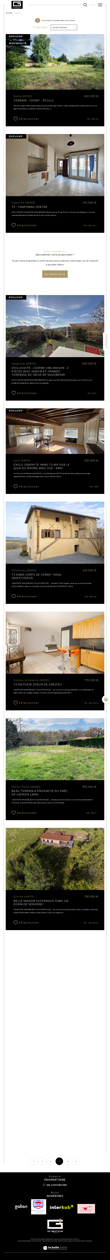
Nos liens (68, 1241)
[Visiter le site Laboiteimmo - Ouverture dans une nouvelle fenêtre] (55, 1251)
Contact (106, 341)
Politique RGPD (78, 1241)
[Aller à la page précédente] (33, 1161)
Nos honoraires (24, 1241)
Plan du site (36, 1241)
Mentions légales (50, 1241)
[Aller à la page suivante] (76, 1161)
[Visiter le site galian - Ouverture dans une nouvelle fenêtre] (21, 1206)
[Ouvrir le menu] (100, 5)
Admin (60, 1241)
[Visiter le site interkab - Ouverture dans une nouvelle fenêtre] (61, 1207)
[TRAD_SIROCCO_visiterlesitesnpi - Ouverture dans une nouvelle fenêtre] (38, 1206)
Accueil (9, 13)
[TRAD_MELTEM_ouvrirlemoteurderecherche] (85, 5)
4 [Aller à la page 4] (68, 1161)
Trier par (40, 27)
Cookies (89, 1241)
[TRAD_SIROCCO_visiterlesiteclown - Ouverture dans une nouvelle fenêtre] (86, 1209)
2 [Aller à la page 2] (50, 1161)
